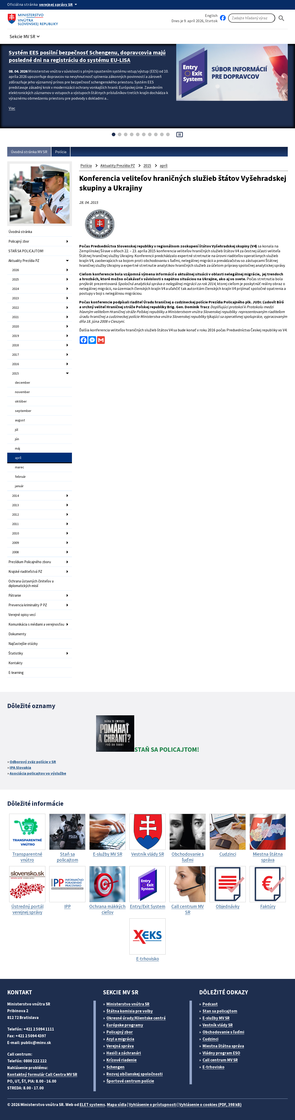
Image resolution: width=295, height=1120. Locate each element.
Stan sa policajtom (220, 1011)
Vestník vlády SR (218, 1025)
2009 (15, 542)
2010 (15, 533)
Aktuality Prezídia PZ (23, 260)
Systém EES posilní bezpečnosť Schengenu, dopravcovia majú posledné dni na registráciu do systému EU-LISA (87, 56)
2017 (15, 354)
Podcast (210, 1004)
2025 (15, 279)
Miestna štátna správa (223, 1046)
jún (17, 439)
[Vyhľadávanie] (251, 18)
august (20, 420)
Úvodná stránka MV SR (29, 151)
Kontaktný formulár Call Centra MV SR (42, 1074)
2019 (15, 336)
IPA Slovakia (20, 767)
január (19, 486)
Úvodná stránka (20, 231)
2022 (15, 307)
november (22, 392)
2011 (15, 524)
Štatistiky (15, 653)
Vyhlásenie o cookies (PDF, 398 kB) (210, 1104)
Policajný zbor (18, 241)
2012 (15, 514)
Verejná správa (120, 1046)
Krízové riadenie (121, 1060)
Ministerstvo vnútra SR (127, 1004)
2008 (15, 552)
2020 (15, 326)
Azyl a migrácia (120, 1039)
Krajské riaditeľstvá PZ (25, 571)
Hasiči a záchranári (123, 1053)
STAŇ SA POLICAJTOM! (25, 251)
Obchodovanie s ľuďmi (223, 1032)
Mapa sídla (116, 1104)
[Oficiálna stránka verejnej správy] (59, 4)
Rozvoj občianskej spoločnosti (134, 1074)
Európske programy (124, 1025)
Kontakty (15, 663)
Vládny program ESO (221, 1053)
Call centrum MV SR (220, 1060)
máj (17, 448)
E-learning (16, 672)
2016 (15, 364)
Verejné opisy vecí (21, 614)
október (21, 401)
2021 (15, 317)
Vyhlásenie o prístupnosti (153, 1104)
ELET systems (92, 1104)
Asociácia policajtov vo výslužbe (38, 773)
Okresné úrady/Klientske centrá (136, 1018)
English (211, 15)
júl (16, 429)
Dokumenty (17, 634)
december (22, 382)
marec (19, 467)
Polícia (60, 151)
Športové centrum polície (130, 1081)
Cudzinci (210, 1039)
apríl (18, 458)
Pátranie (14, 595)
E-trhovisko (214, 1067)
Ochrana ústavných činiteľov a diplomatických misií (31, 583)
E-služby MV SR (216, 1018)
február (20, 476)
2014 (15, 495)
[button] (25, 35)
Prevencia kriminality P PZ (27, 605)
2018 (15, 345)
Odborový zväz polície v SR (33, 761)
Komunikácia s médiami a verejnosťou (36, 624)
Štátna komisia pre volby (129, 1011)
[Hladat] (281, 18)
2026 (15, 270)
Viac (12, 108)
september (23, 411)
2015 (15, 373)
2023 (15, 298)
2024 (15, 289)
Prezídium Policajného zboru (29, 562)
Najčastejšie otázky (23, 643)
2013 (15, 505)
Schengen (115, 1067)
